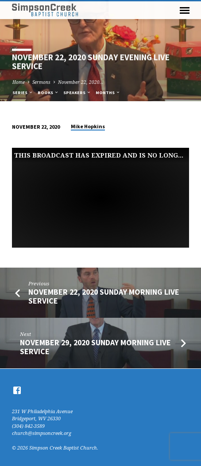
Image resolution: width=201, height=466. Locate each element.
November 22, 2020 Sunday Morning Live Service (103, 296)
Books (48, 92)
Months (108, 92)
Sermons (41, 82)
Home (18, 82)
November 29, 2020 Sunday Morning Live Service (95, 346)
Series (22, 92)
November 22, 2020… (81, 82)
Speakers (77, 92)
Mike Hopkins (88, 126)
